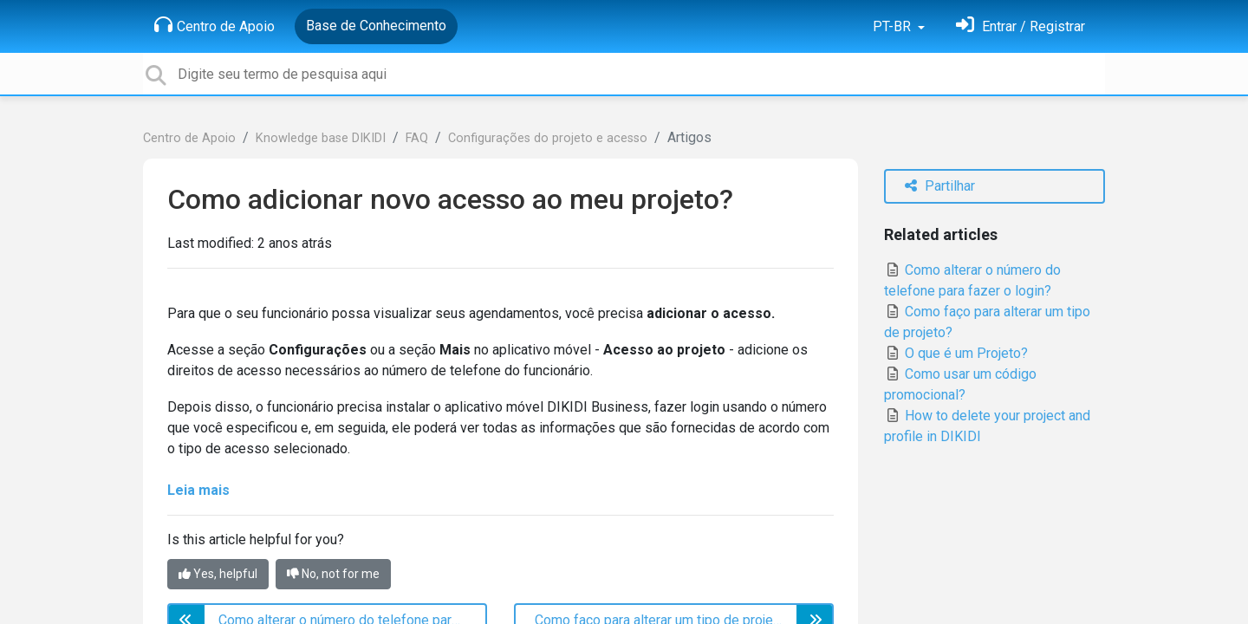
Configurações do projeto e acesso (547, 138)
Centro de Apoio (214, 25)
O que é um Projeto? (956, 353)
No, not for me (333, 574)
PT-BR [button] (893, 26)
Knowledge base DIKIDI (321, 138)
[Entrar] (1020, 26)
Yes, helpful (218, 574)
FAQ (417, 138)
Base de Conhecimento (376, 25)
